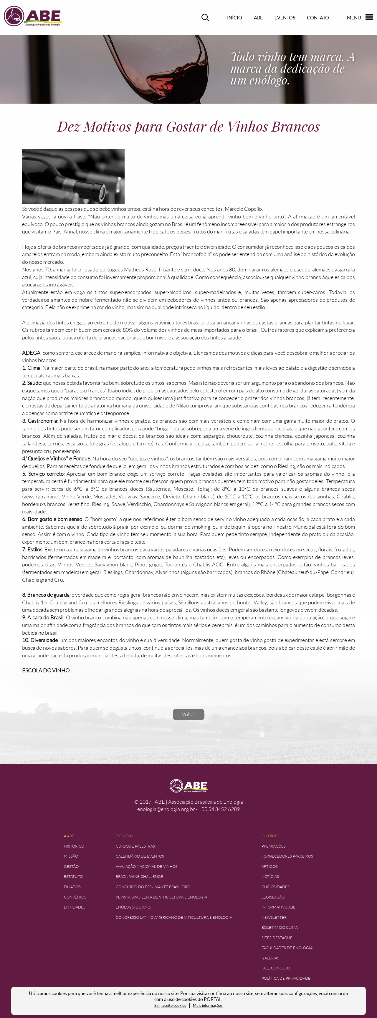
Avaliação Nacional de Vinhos (147, 866)
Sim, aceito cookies (170, 1005)
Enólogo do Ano (133, 907)
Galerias (270, 958)
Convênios (75, 897)
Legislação (273, 897)
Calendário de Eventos (140, 856)
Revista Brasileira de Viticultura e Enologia (161, 897)
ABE (258, 17)
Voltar (189, 714)
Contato (318, 17)
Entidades (74, 907)
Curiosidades (276, 887)
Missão (71, 856)
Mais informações (208, 1005)
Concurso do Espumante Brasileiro (153, 887)
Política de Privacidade (286, 978)
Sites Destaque (277, 938)
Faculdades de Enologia (287, 948)
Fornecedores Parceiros (287, 856)
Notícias (270, 876)
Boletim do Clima (280, 927)
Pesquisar (205, 17)
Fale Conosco (276, 968)
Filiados (72, 887)
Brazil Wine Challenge (139, 876)
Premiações (274, 846)
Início (234, 17)
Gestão (71, 866)
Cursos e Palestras (135, 846)
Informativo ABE (278, 907)
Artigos (270, 866)
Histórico (74, 846)
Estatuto (73, 876)
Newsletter (274, 917)
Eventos (285, 17)
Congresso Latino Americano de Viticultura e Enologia (174, 917)
